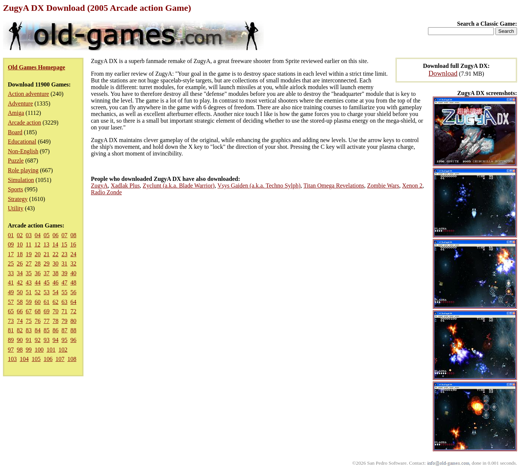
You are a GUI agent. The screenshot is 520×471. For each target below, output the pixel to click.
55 (64, 292)
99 (29, 349)
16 (73, 244)
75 (29, 321)
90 (20, 340)
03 (29, 235)
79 (64, 321)
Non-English (23, 151)
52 (38, 292)
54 (55, 292)
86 (55, 330)
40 (73, 273)
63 (64, 302)
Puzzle (16, 160)
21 (47, 254)
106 (48, 359)
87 (64, 330)
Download (442, 73)
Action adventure (28, 94)
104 (24, 359)
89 (11, 340)
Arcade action (24, 122)
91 (29, 340)
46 (55, 282)
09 (11, 244)
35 (29, 273)
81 (11, 330)
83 (29, 330)
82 (20, 330)
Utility (15, 208)
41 (11, 282)
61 (47, 302)
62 (55, 302)
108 (71, 359)
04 (38, 235)
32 (73, 263)
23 (64, 254)
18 (20, 254)
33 (11, 273)
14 (55, 244)
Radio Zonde (106, 192)
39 (64, 273)
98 (20, 349)
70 (55, 311)
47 (64, 282)
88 (73, 330)
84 (38, 330)
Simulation (21, 180)
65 (11, 311)
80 (73, 321)
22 (55, 254)
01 (11, 235)
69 (47, 311)
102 (62, 349)
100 (39, 349)
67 (29, 311)
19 (29, 254)
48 (73, 282)
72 (73, 311)
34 (20, 273)
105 (36, 359)
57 (11, 302)
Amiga (16, 113)
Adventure (20, 103)
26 (20, 263)
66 (20, 311)
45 (47, 282)
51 (29, 292)
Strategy (18, 199)
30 (55, 263)
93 (47, 340)
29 (47, 263)
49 (11, 292)
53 (47, 292)
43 (29, 282)
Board (15, 132)
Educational (22, 141)
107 (60, 359)
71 (64, 311)
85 (47, 330)
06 (55, 235)
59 (29, 302)
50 (20, 292)
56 (73, 292)
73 (11, 321)
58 (20, 302)
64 (73, 302)
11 (28, 244)
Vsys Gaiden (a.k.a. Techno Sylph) (259, 185)
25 (11, 263)
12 (37, 244)
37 (47, 273)
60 (38, 302)
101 (51, 349)
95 (64, 340)
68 (38, 311)
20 (38, 254)
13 (46, 244)
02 (20, 235)
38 (55, 273)
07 (64, 235)
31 (64, 263)
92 (38, 340)
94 (55, 340)
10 (20, 244)
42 (20, 282)
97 (11, 349)
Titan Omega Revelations (334, 185)
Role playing (23, 170)
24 (73, 254)
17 (11, 254)
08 (73, 235)
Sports (15, 189)
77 (47, 321)
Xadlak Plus (125, 185)
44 (38, 282)
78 (55, 321)
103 (12, 359)
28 (38, 263)
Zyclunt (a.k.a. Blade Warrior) (179, 185)
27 (29, 263)
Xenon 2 (412, 185)
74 (20, 321)
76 (38, 321)
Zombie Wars (383, 185)
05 (47, 235)
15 (64, 244)
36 (38, 273)
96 (73, 340)
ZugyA (99, 185)
